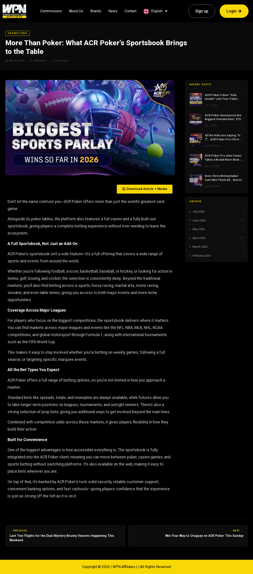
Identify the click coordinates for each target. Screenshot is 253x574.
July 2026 (217, 211)
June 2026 (217, 220)
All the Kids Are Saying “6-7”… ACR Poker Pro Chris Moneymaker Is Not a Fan (223, 137)
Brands (95, 11)
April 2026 (217, 238)
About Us (76, 11)
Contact (130, 11)
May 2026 (217, 229)
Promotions (17, 33)
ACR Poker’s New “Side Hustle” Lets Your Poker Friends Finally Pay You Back (221, 97)
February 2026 (217, 255)
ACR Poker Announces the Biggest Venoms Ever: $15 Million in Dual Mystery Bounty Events (223, 117)
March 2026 (217, 247)
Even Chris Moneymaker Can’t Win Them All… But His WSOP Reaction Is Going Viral (224, 178)
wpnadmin (39, 60)
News (112, 11)
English (157, 11)
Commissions (51, 11)
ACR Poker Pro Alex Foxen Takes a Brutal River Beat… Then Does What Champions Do (224, 157)
